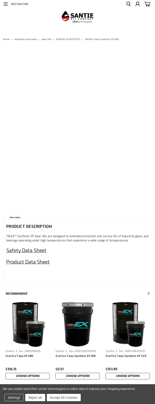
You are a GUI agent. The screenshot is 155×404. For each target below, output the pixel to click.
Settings (14, 397)
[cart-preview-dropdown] (147, 4)
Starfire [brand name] (10, 351)
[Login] (138, 4)
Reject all (35, 397)
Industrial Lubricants (26, 39)
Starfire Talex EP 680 (19, 356)
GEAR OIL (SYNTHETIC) (68, 39)
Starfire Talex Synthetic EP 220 (126, 356)
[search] (129, 4)
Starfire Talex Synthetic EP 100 (75, 356)
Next (148, 293)
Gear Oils (46, 39)
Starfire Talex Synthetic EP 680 (102, 39)
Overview (15, 217)
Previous (143, 293)
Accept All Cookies (64, 397)
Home (6, 39)
